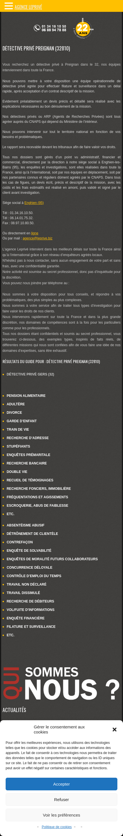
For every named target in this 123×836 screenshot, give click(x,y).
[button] (114, 729)
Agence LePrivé (28, 7)
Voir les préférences (61, 815)
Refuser (61, 799)
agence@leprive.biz (38, 238)
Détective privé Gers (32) (30, 374)
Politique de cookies (57, 827)
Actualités (14, 709)
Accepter (61, 784)
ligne (34, 233)
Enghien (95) (34, 203)
